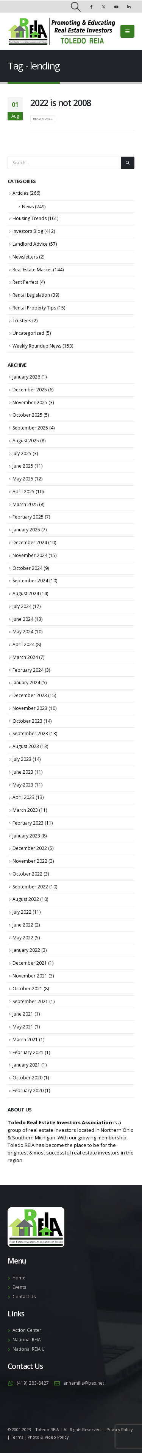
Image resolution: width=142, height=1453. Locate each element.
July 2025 (21, 453)
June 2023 (22, 772)
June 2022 (22, 925)
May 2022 (22, 937)
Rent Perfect (25, 282)
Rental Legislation (31, 295)
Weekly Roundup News (36, 346)
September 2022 (30, 886)
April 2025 (23, 491)
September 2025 (30, 428)
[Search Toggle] (75, 7)
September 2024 (30, 580)
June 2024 (22, 619)
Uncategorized (28, 333)
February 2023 (28, 823)
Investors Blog (27, 231)
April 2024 (23, 644)
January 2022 (26, 950)
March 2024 (25, 657)
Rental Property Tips (34, 308)
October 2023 (27, 721)
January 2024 (26, 682)
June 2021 (22, 1014)
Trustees (21, 320)
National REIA (26, 1339)
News (28, 206)
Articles (20, 193)
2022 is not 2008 (60, 103)
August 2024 (25, 593)
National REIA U (28, 1349)
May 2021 (22, 1027)
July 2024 (21, 606)
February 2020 (28, 1090)
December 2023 (29, 695)
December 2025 (29, 389)
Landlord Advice (30, 244)
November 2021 (29, 976)
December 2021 (29, 963)
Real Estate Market (32, 269)
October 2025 (27, 415)
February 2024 (28, 670)
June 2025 (22, 466)
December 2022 (29, 848)
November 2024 (29, 555)
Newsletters (25, 257)
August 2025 (25, 440)
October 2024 (27, 568)
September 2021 (30, 1001)
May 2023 (22, 785)
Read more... (43, 118)
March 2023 (25, 810)
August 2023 (25, 746)
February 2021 (28, 1052)
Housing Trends (29, 218)
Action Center (26, 1330)
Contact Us (24, 1296)
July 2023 (21, 759)
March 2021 (25, 1039)
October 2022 (27, 874)
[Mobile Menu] (127, 31)
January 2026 (26, 377)
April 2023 (23, 797)
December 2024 (29, 542)
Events (19, 1287)
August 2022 (25, 899)
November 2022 (29, 861)
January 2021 (26, 1065)
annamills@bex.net (83, 1383)
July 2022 (21, 912)
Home (18, 1277)
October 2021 (27, 988)
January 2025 (26, 529)
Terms (17, 1437)
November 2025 (29, 402)
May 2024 (22, 631)
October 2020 (27, 1077)
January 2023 (26, 836)
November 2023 (29, 708)
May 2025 (22, 479)
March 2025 (25, 504)
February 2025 (28, 517)
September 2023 (30, 733)
